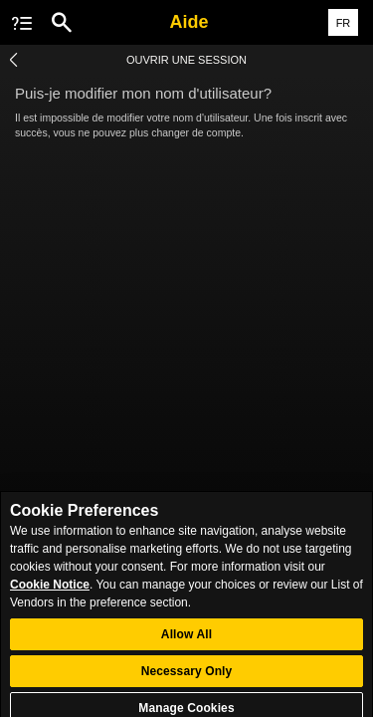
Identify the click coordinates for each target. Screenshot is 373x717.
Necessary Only (187, 679)
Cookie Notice (50, 592)
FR (343, 23)
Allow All (186, 642)
